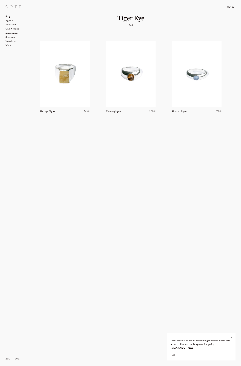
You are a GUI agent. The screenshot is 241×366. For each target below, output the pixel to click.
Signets (9, 20)
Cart (231, 6)
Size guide (10, 37)
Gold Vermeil (12, 28)
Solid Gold (11, 24)
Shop (8, 16)
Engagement (12, 32)
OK (173, 354)
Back (129, 25)
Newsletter (11, 41)
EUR (17, 358)
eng (8, 358)
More (190, 347)
